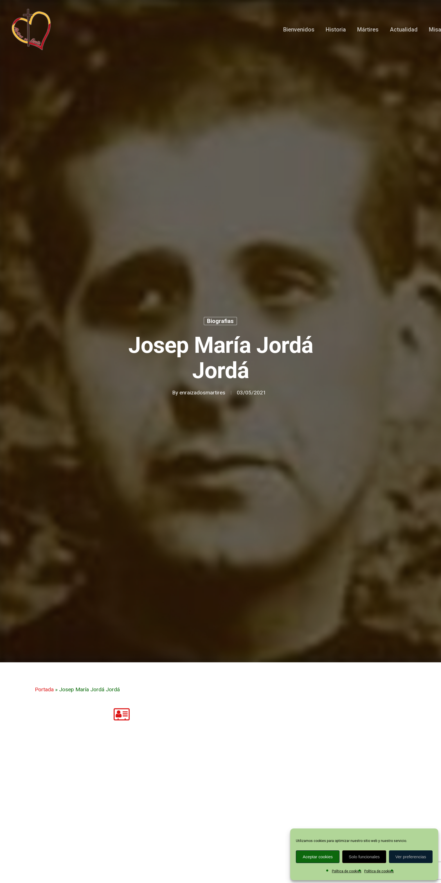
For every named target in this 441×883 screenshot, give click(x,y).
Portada (44, 690)
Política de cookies (346, 871)
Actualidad (404, 29)
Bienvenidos (298, 29)
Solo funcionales (364, 856)
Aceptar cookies (318, 856)
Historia (336, 29)
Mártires (368, 29)
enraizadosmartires (202, 393)
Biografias (220, 321)
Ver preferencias (410, 856)
